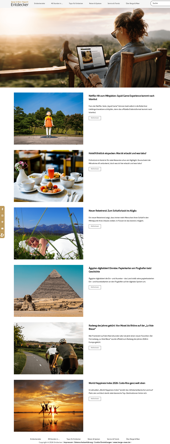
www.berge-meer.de (121, 442)
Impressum (68, 442)
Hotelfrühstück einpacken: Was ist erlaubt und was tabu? (117, 153)
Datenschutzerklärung (83, 442)
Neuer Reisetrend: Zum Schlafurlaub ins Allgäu (113, 211)
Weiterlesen (95, 118)
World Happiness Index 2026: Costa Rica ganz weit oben (117, 383)
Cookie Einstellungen (103, 442)
